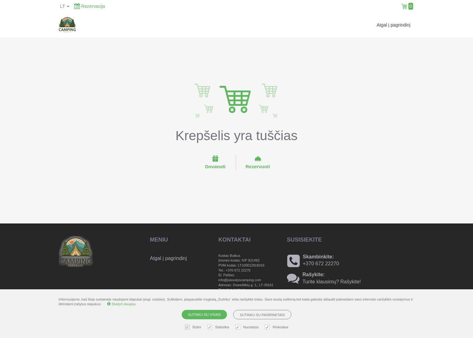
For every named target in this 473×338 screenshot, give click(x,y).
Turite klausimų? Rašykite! (332, 281)
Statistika (219, 327)
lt (65, 6)
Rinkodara (277, 327)
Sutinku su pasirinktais (262, 315)
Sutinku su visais (204, 314)
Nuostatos (248, 327)
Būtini (193, 327)
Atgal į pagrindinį (393, 24)
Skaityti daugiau (121, 304)
